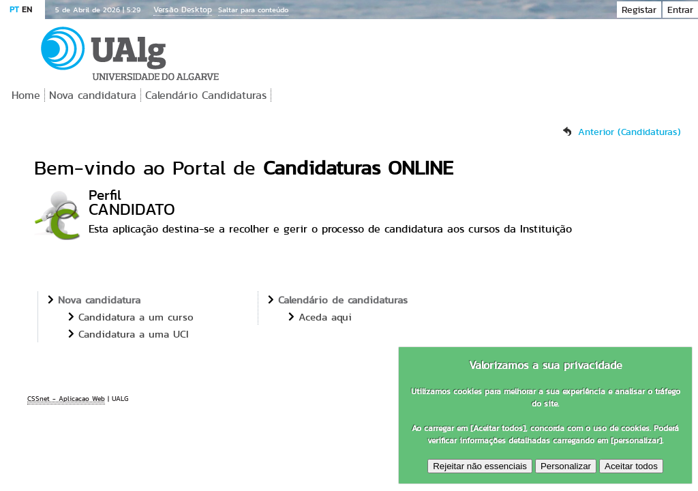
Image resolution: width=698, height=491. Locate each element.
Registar (639, 9)
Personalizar (566, 466)
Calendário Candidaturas (206, 95)
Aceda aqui (325, 317)
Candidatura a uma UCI (133, 334)
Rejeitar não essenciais (480, 466)
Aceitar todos (631, 466)
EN (27, 9)
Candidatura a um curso (136, 317)
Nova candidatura (92, 95)
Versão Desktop (182, 9)
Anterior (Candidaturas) (629, 131)
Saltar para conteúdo (253, 9)
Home (26, 95)
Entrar (680, 9)
